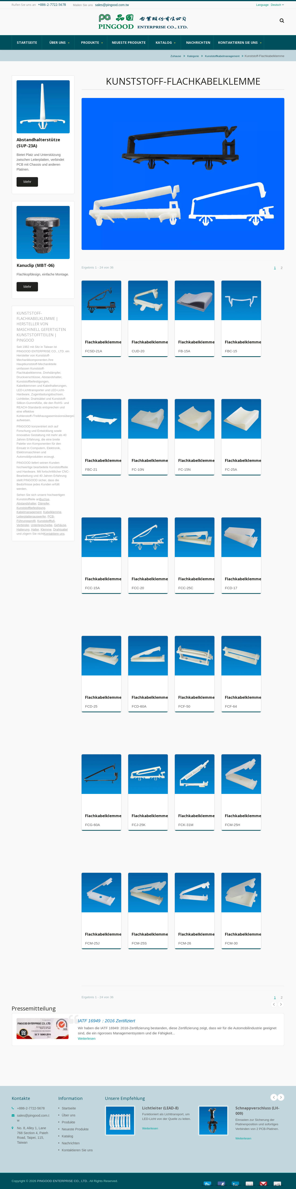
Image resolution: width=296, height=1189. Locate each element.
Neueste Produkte (129, 42)
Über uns (59, 42)
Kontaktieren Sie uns (240, 42)
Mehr (27, 181)
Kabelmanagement (29, 512)
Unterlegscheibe (41, 525)
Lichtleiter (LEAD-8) (160, 1108)
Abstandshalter (26, 503)
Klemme (46, 529)
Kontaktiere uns (54, 533)
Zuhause (176, 55)
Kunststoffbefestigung (31, 508)
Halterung (23, 529)
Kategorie (193, 55)
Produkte (92, 42)
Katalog (166, 42)
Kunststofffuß (46, 521)
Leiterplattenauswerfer (31, 516)
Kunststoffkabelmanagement (222, 55)
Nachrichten (198, 42)
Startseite (27, 42)
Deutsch (276, 5)
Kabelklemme (52, 512)
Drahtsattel (60, 529)
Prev (273, 1097)
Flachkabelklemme (103, 342)
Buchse (44, 499)
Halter (35, 529)
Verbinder (23, 525)
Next (280, 1097)
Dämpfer (43, 503)
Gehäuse (60, 525)
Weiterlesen (150, 1128)
